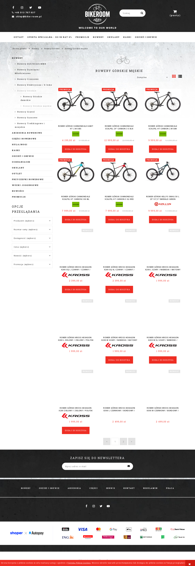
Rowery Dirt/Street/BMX (31, 63)
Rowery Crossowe (28, 79)
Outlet (17, 173)
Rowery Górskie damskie (31, 98)
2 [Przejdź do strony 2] (123, 441)
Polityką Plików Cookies (79, 563)
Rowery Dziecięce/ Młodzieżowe (27, 71)
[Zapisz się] (128, 466)
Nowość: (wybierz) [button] (23, 255)
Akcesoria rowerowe (27, 133)
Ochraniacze (21, 162)
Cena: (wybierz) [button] (21, 247)
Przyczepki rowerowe (28, 179)
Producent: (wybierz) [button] (24, 221)
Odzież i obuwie (23, 156)
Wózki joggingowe (25, 185)
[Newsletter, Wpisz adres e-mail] (97, 466)
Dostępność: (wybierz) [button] (25, 238)
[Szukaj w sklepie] (133, 13)
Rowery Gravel (26, 111)
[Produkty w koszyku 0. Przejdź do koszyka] (175, 13)
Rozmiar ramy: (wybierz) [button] (26, 229)
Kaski (16, 150)
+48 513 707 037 (23, 12)
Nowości (18, 191)
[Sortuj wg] (152, 77)
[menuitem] (19, 37)
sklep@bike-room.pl (27, 16)
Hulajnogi (19, 144)
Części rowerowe (24, 138)
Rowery (17, 58)
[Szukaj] (142, 13)
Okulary (18, 167)
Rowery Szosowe (27, 117)
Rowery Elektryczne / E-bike (34, 85)
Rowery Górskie (26, 90)
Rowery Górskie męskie (37, 106)
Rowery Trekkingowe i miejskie (30, 125)
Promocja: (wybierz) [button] (23, 264)
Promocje (19, 196)
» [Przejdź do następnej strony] (131, 441)
